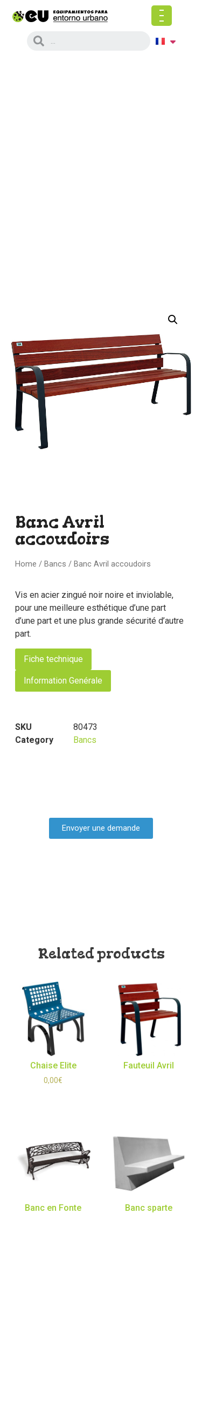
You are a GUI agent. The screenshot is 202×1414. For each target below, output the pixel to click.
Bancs (55, 564)
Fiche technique (53, 659)
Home (26, 564)
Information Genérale (63, 680)
